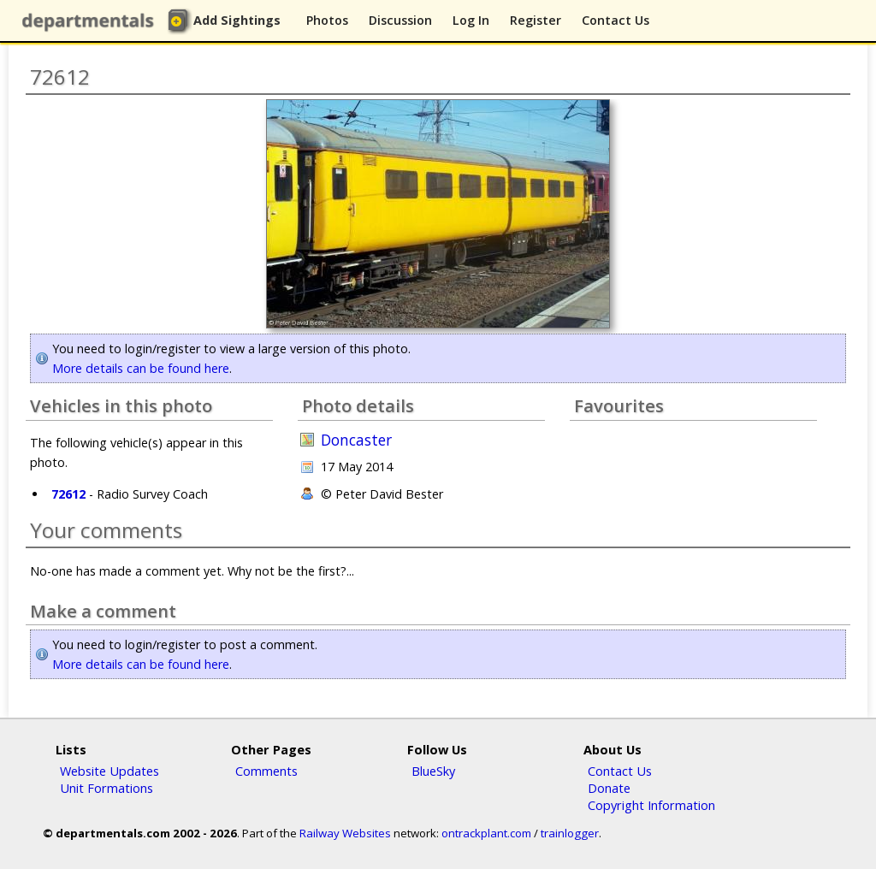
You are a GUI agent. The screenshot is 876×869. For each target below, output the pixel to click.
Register (535, 20)
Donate (609, 787)
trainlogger (570, 833)
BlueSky (433, 770)
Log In (471, 20)
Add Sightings (237, 20)
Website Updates (109, 770)
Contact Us (615, 20)
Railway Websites (345, 833)
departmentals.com (91, 21)
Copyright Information (651, 804)
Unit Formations (106, 787)
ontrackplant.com (486, 833)
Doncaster (356, 440)
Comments (266, 770)
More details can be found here (140, 368)
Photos (327, 20)
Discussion (400, 20)
